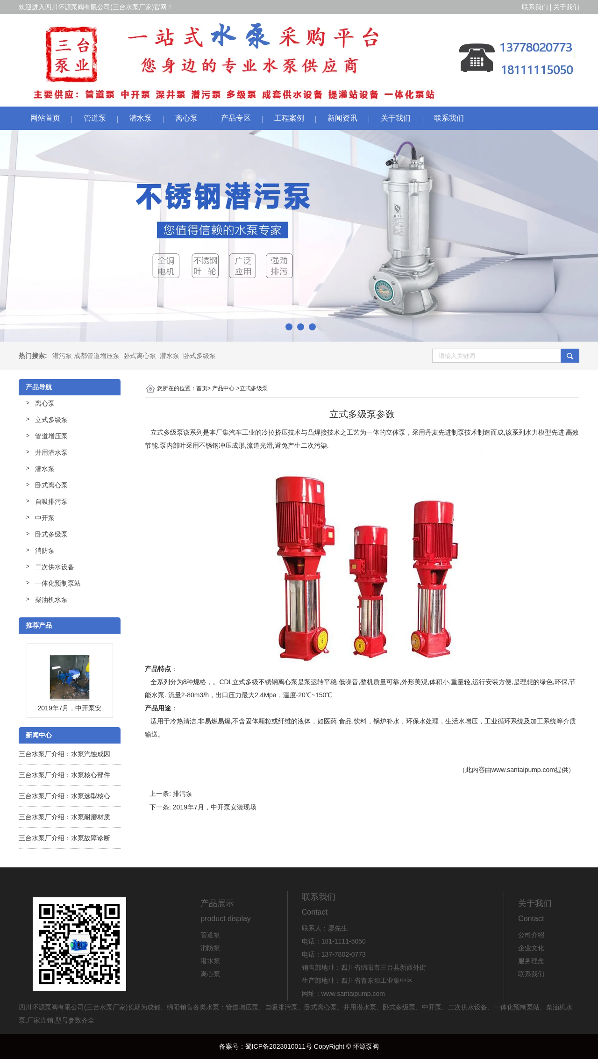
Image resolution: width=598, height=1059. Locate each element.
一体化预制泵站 (58, 583)
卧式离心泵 (139, 355)
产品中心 (223, 388)
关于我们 (566, 7)
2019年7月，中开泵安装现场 (214, 807)
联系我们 (535, 7)
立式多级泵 (51, 419)
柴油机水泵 (51, 599)
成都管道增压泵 (97, 355)
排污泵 (182, 793)
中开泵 (45, 518)
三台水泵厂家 (132, 7)
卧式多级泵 (199, 355)
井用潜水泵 (51, 452)
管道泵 (95, 118)
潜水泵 (140, 118)
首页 (201, 388)
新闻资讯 (342, 118)
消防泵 (45, 550)
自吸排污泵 (51, 501)
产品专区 (236, 118)
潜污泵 (62, 355)
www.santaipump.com (523, 769)
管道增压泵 (51, 436)
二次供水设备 (54, 567)
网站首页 (45, 118)
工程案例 (289, 118)
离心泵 (186, 118)
